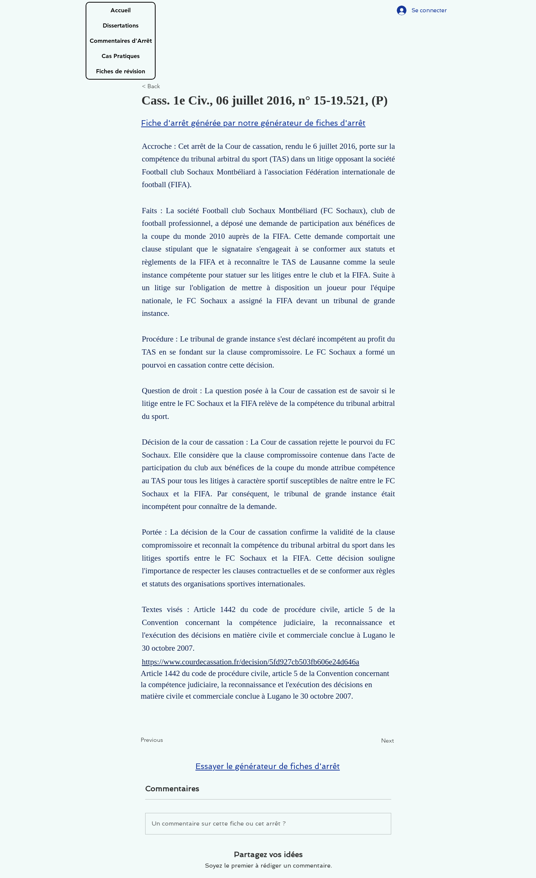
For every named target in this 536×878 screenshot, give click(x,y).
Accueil (121, 10)
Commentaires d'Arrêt (121, 40)
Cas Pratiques (121, 56)
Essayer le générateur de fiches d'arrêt (267, 766)
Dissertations (120, 25)
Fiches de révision (120, 71)
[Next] (375, 741)
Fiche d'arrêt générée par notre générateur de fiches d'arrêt (253, 123)
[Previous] (165, 740)
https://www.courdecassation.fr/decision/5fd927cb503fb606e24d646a (250, 661)
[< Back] (166, 86)
